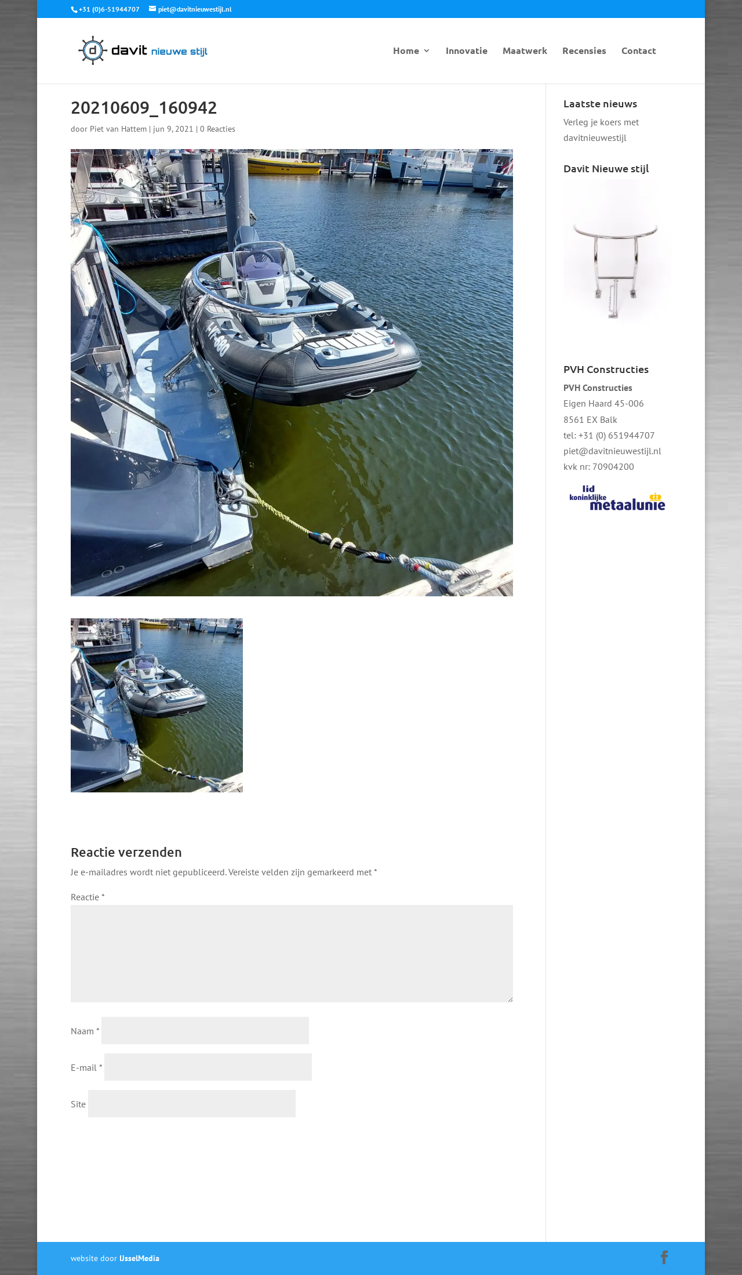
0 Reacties (217, 129)
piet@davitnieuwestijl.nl (612, 451)
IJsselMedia (139, 1258)
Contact (638, 51)
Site (78, 1104)
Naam (85, 1031)
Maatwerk (525, 51)
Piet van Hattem (118, 129)
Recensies (584, 51)
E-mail (86, 1067)
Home (406, 51)
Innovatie (467, 51)
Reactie (87, 897)
